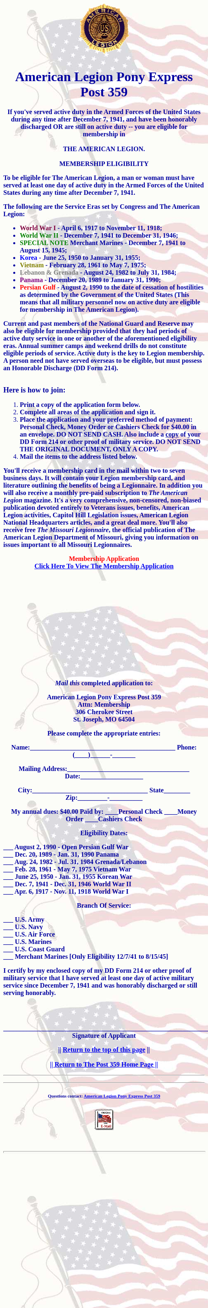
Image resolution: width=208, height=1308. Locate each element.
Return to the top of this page (104, 1049)
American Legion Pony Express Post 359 (122, 1095)
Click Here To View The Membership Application (103, 566)
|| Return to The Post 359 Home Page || (104, 1064)
